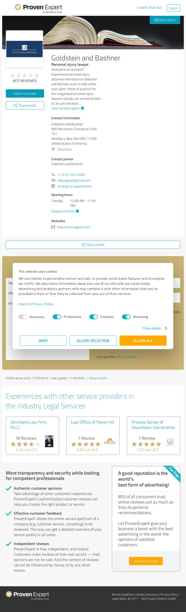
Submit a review (24, 93)
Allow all (143, 340)
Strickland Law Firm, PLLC (28, 424)
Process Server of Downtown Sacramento (153, 424)
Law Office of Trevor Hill (92, 422)
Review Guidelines (123, 594)
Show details (150, 328)
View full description (67, 108)
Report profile (98, 378)
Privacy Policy (43, 304)
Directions (65, 149)
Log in (173, 8)
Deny (43, 340)
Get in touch (165, 19)
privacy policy (126, 356)
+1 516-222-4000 (71, 174)
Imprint (25, 304)
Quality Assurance (147, 594)
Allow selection (93, 340)
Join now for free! (146, 561)
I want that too (149, 7)
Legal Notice (119, 598)
